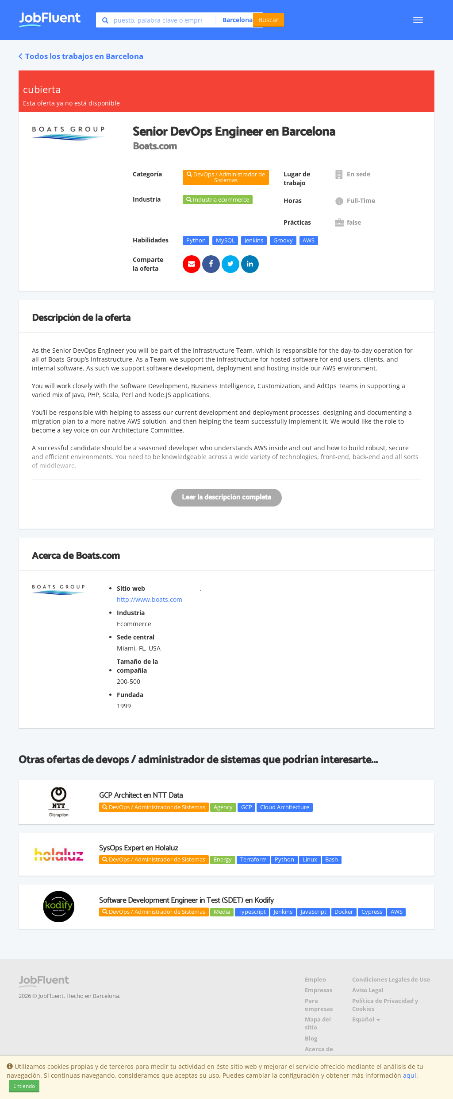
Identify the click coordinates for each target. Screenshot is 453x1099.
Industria (131, 612)
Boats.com (98, 556)
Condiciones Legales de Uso (391, 979)
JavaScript (313, 912)
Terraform (253, 860)
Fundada (130, 694)
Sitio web (131, 588)
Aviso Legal (368, 990)
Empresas (318, 990)
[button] (236, 20)
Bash (331, 860)
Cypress (371, 912)
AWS (309, 240)
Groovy (283, 240)
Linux (310, 860)
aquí (409, 1075)
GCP (246, 807)
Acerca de (319, 1049)
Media (222, 912)
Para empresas (319, 1005)
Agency (223, 807)
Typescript (252, 912)
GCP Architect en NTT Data (141, 795)
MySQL (225, 240)
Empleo (315, 979)
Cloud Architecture (284, 807)
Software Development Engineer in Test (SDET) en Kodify (186, 900)
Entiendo (24, 1086)
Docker (343, 912)
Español (366, 1019)
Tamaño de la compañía (137, 665)
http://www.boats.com (149, 599)
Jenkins (254, 240)
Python (196, 240)
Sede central (135, 637)
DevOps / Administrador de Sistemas (153, 807)
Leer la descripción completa (226, 497)
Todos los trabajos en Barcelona (81, 56)
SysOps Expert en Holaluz (138, 848)
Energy (223, 860)
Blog (311, 1038)
